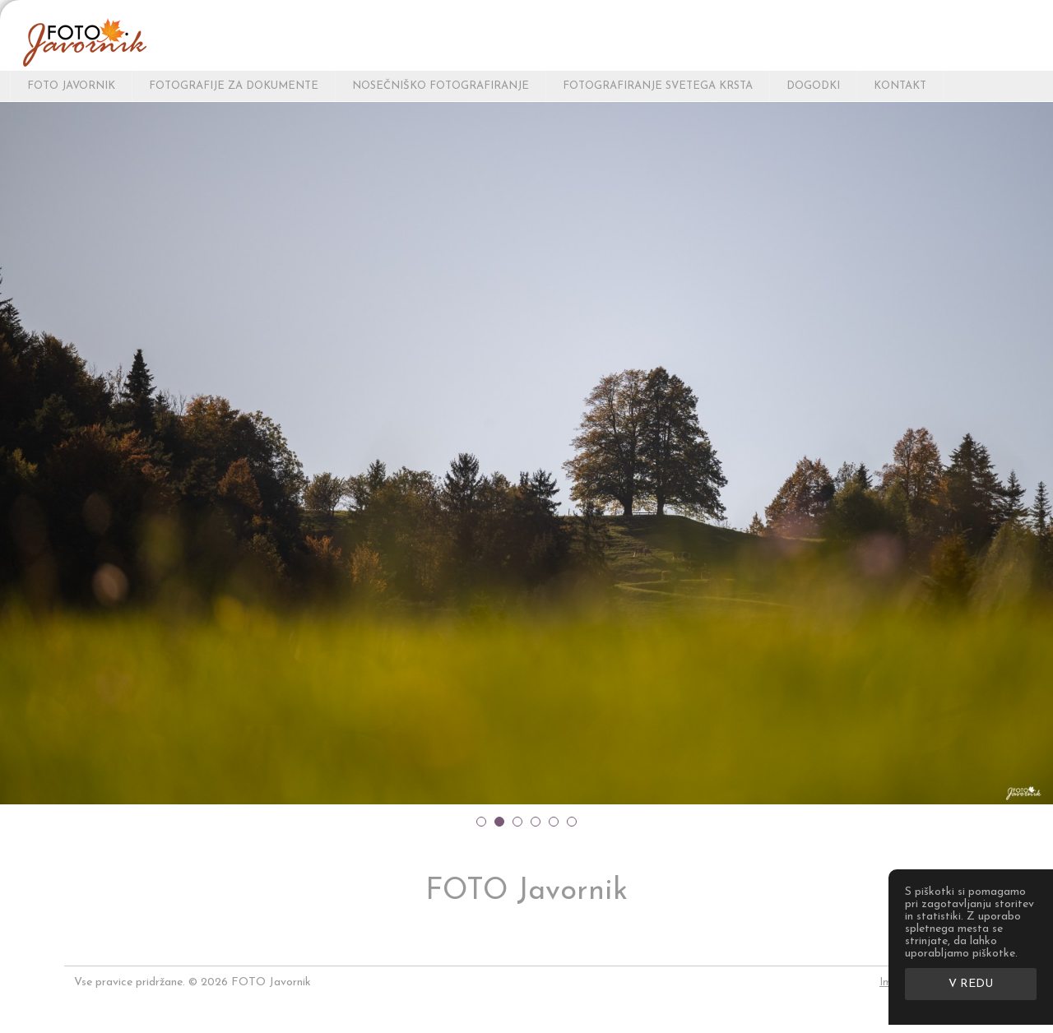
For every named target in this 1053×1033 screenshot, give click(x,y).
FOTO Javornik (71, 86)
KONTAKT (900, 86)
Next (1036, 452)
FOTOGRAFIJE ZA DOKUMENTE (233, 86)
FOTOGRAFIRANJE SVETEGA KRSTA (658, 86)
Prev (16, 452)
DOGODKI (813, 86)
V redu (971, 984)
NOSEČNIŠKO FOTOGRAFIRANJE (440, 86)
